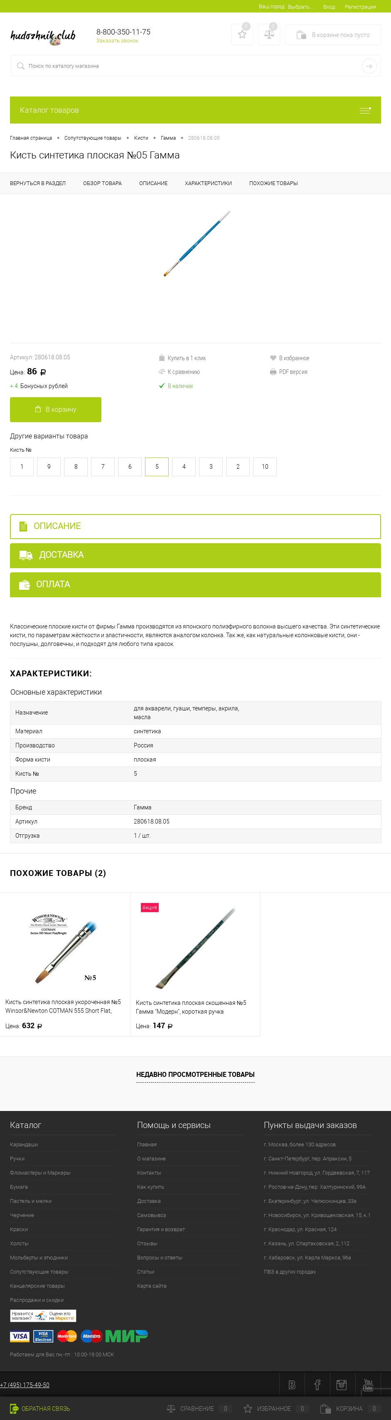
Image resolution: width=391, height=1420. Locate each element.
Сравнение (199, 1408)
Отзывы (147, 1243)
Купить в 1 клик (182, 358)
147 (157, 1025)
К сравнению (179, 371)
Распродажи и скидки (37, 1299)
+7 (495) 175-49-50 (24, 1384)
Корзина (350, 1408)
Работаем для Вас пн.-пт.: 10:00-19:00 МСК (62, 1354)
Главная (147, 1144)
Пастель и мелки (31, 1200)
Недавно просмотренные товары (195, 1074)
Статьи (145, 1271)
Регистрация (360, 7)
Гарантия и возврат (161, 1229)
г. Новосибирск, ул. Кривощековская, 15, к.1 (317, 1215)
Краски (19, 1229)
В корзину (55, 409)
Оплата (44, 584)
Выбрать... (300, 7)
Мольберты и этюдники (39, 1257)
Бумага (19, 1186)
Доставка (51, 555)
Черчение (22, 1215)
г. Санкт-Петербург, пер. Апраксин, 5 (308, 1158)
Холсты (19, 1243)
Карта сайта (152, 1285)
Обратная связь (40, 1408)
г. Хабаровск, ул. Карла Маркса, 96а (307, 1257)
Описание (50, 526)
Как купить (150, 1186)
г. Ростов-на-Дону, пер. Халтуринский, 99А (315, 1186)
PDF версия (288, 371)
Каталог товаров (195, 110)
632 (26, 1025)
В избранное (290, 358)
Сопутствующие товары (39, 1271)
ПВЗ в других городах (290, 1271)
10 (265, 466)
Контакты (149, 1172)
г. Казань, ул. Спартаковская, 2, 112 (306, 1243)
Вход (329, 7)
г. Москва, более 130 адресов (300, 1144)
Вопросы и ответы (159, 1257)
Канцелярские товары (37, 1285)
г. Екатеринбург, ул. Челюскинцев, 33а (310, 1200)
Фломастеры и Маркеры (40, 1172)
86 (31, 372)
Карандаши (24, 1144)
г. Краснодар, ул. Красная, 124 (300, 1229)
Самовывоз (151, 1215)
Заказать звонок (117, 40)
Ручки (17, 1158)
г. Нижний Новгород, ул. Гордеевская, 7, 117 (317, 1172)
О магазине (151, 1158)
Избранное (276, 1408)
